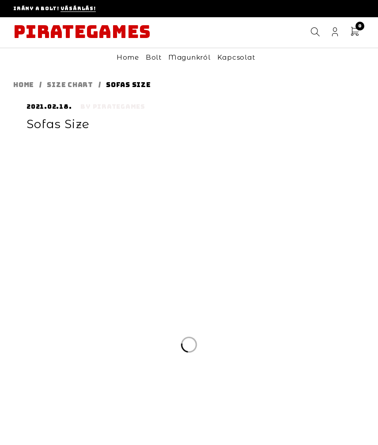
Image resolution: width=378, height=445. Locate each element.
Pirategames (82, 32)
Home (23, 84)
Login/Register (335, 32)
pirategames (119, 106)
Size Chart (70, 84)
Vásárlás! (78, 8)
